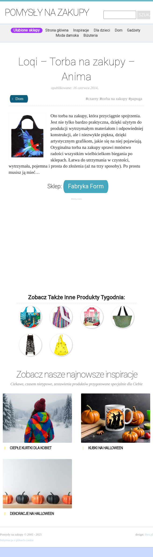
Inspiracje (81, 30)
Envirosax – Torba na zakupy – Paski (61, 317)
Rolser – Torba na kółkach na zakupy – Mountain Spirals (30, 345)
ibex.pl (149, 534)
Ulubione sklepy (27, 30)
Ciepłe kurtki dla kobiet (30, 448)
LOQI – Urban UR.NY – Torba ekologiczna (30, 317)
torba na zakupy (114, 98)
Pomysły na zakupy (47, 12)
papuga (136, 98)
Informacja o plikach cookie (17, 540)
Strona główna (56, 30)
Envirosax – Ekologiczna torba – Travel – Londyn (92, 317)
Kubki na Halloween (105, 448)
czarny (93, 98)
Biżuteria (90, 35)
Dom (118, 30)
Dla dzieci (102, 30)
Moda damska (67, 35)
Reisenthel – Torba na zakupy (122, 317)
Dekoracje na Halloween (32, 513)
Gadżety (133, 30)
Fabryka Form (86, 186)
